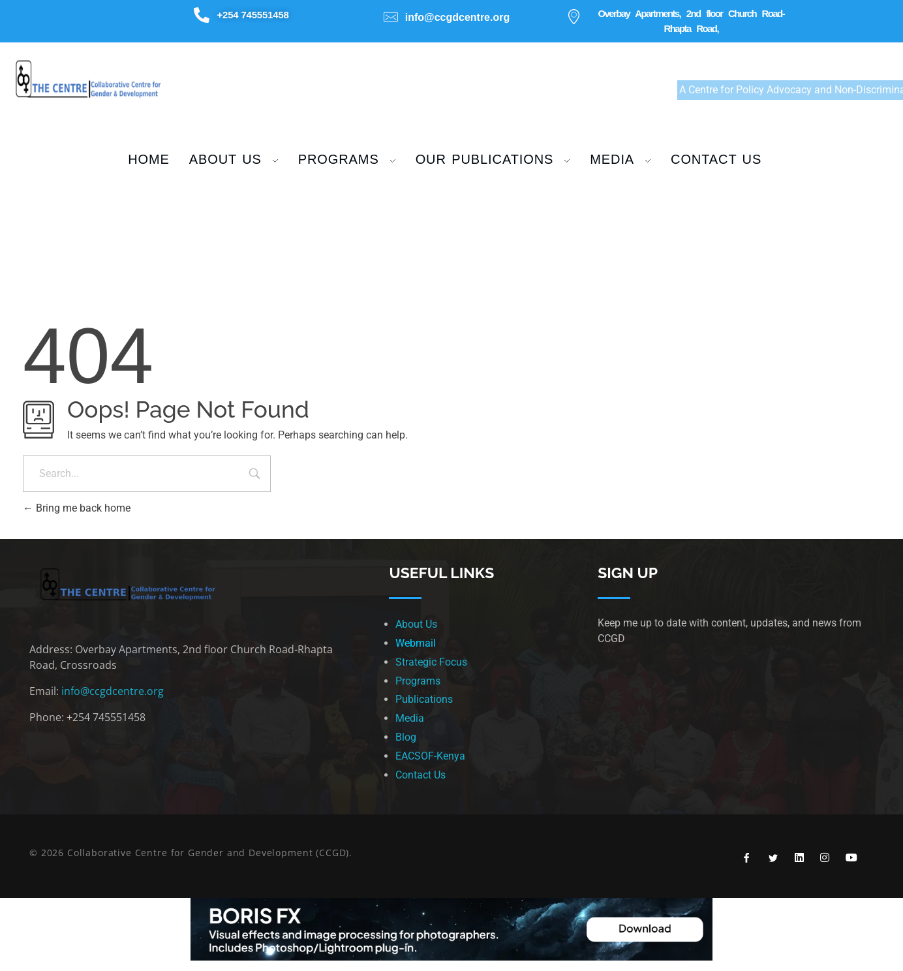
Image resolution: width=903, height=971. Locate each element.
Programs (417, 681)
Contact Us (420, 775)
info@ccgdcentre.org (112, 691)
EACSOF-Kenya (430, 756)
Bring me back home (76, 508)
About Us (416, 624)
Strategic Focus (431, 662)
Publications (424, 699)
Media (409, 718)
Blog (405, 737)
